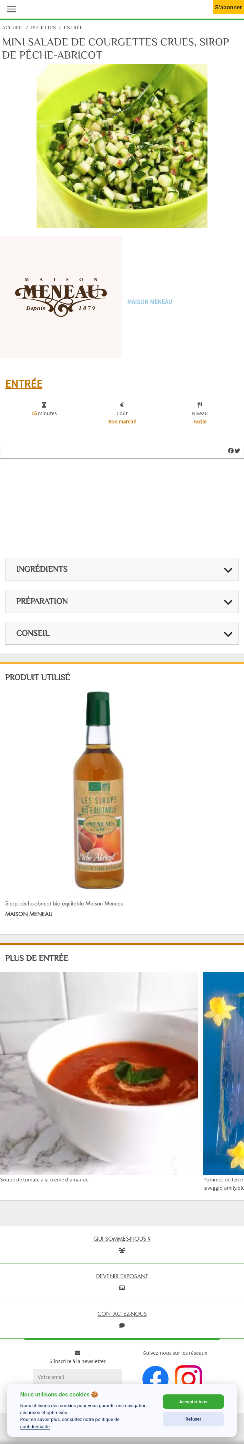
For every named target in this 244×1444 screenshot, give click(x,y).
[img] (231, 450)
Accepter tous (193, 1401)
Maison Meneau (149, 302)
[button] (10, 8)
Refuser (193, 1419)
